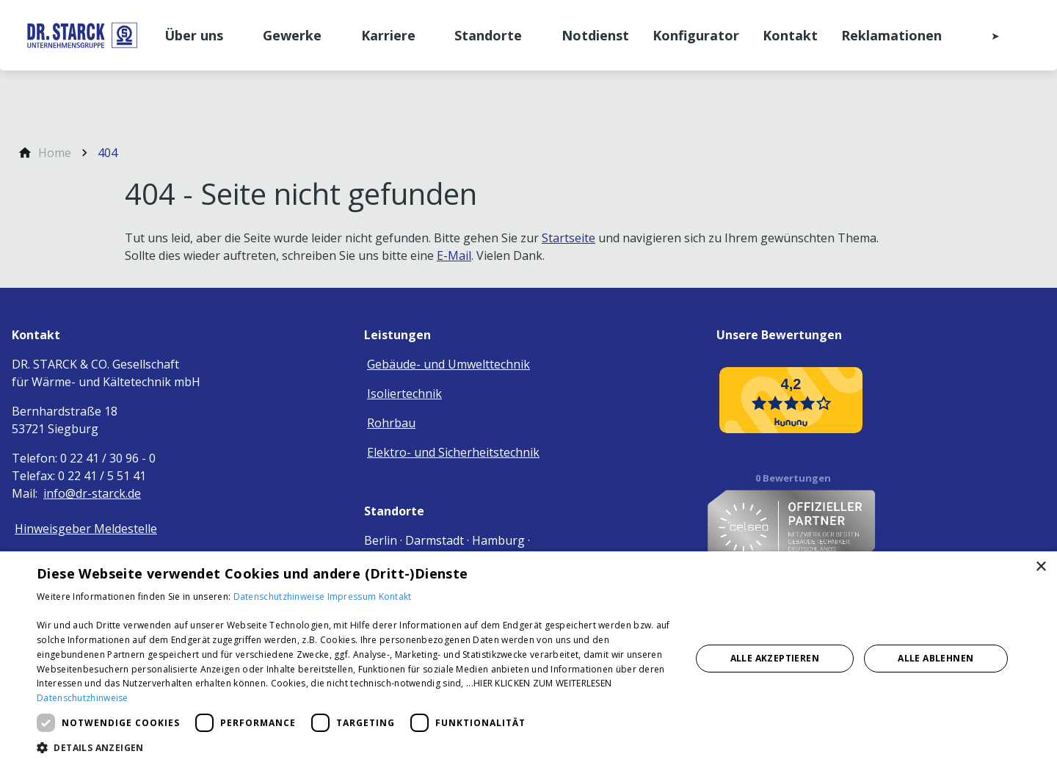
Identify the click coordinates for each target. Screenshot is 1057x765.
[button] (354, 747)
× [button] (1040, 567)
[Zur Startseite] (82, 35)
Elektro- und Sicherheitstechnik (453, 452)
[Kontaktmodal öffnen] (985, 35)
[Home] (54, 152)
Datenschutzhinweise (280, 596)
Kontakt (395, 596)
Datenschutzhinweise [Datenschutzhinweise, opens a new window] (82, 698)
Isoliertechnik (404, 393)
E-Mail (454, 255)
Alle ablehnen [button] (935, 658)
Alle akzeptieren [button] (774, 658)
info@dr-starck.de (92, 493)
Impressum (353, 596)
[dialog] (528, 658)
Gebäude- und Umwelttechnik (448, 364)
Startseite (568, 238)
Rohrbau (391, 423)
